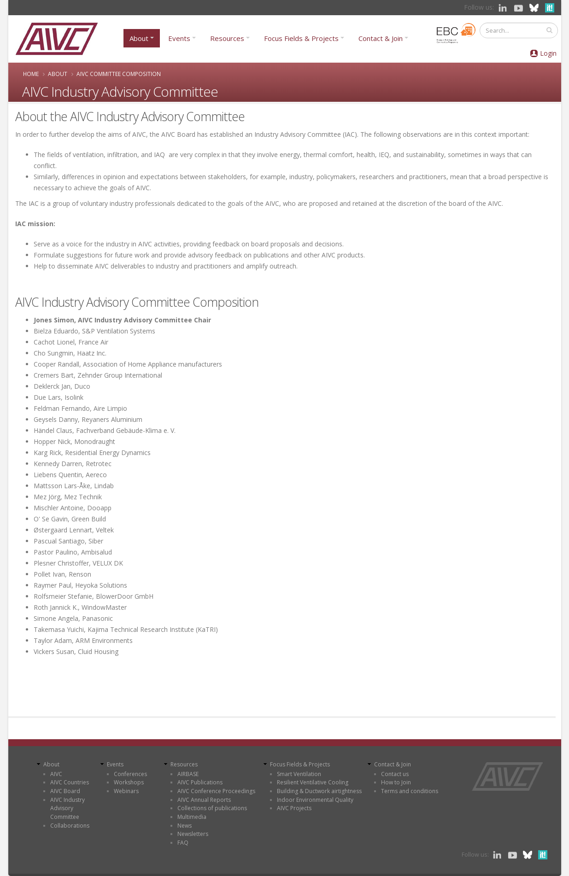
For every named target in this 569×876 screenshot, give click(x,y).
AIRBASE (188, 774)
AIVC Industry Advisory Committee (67, 808)
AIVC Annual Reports (204, 800)
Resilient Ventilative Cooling (312, 782)
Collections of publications (212, 808)
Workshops (129, 782)
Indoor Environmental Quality (315, 800)
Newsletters (192, 834)
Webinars (126, 791)
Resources (227, 38)
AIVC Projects (294, 808)
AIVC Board (65, 791)
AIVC (56, 774)
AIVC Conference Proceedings (216, 791)
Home (31, 73)
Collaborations (69, 825)
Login (548, 53)
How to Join (396, 782)
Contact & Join (380, 38)
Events (179, 38)
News (184, 825)
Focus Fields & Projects (301, 38)
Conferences (130, 774)
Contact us (395, 774)
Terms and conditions (409, 791)
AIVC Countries (69, 782)
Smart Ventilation (299, 774)
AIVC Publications (200, 782)
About (138, 38)
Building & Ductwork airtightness (319, 791)
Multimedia (191, 817)
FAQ (182, 843)
